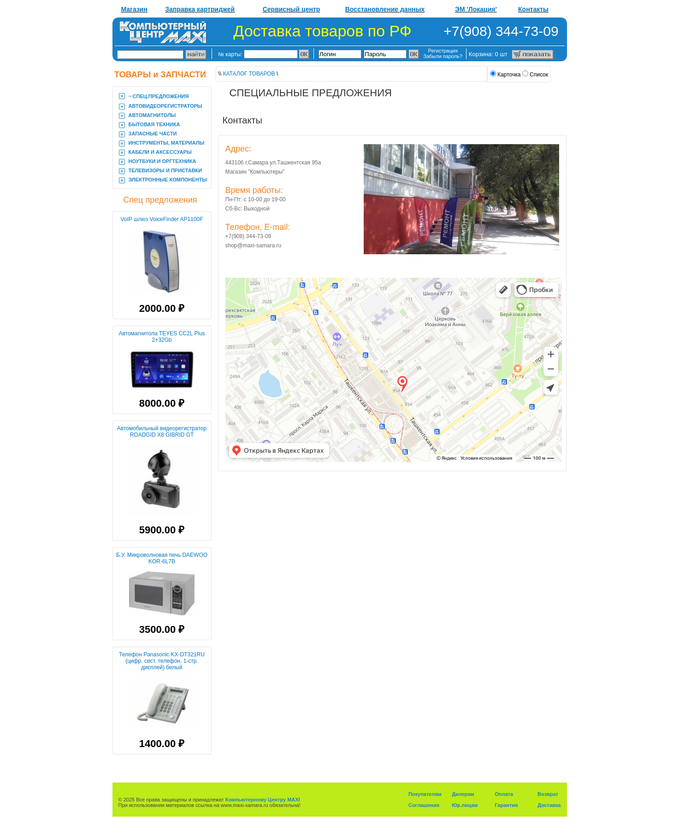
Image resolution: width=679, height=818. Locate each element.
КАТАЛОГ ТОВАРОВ (249, 73)
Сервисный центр (291, 9)
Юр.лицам (465, 805)
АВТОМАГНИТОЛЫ (152, 115)
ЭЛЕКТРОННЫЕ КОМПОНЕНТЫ (168, 179)
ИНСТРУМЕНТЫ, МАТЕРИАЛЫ (167, 143)
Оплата (504, 794)
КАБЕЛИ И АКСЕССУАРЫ (160, 152)
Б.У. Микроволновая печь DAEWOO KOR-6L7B (161, 558)
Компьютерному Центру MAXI (262, 799)
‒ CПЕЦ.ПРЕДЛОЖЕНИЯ (159, 96)
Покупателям (425, 794)
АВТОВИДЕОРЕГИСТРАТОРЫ (165, 106)
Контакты (533, 9)
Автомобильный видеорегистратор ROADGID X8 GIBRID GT (162, 431)
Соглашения (423, 805)
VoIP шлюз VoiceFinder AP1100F (161, 219)
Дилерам (463, 794)
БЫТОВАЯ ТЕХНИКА (154, 124)
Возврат (547, 794)
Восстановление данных (385, 9)
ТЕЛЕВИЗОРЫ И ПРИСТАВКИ (165, 170)
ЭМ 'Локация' (476, 9)
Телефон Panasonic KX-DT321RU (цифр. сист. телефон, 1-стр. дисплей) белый (162, 661)
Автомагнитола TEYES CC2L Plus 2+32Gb (161, 336)
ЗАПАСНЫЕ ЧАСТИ (153, 133)
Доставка (549, 805)
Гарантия (506, 805)
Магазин (134, 9)
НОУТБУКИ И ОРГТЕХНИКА (162, 161)
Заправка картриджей (200, 9)
